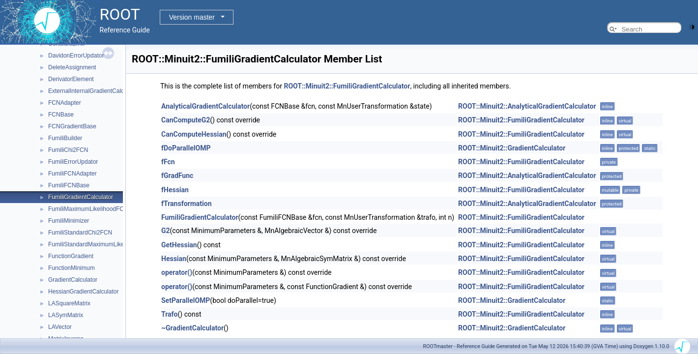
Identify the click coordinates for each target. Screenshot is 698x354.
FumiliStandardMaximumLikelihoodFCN (100, 244)
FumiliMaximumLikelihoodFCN (88, 209)
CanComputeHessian (194, 134)
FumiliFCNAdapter (72, 173)
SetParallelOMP (185, 300)
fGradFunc (177, 175)
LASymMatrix (65, 315)
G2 (165, 231)
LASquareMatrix (69, 303)
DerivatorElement (71, 79)
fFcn (168, 162)
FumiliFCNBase (68, 185)
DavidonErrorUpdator (76, 55)
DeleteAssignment (72, 67)
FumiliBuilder (65, 138)
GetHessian (179, 245)
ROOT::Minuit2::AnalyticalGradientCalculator (527, 106)
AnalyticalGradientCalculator (205, 106)
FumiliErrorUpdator (73, 161)
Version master (192, 17)
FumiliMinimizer (68, 220)
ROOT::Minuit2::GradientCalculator (511, 148)
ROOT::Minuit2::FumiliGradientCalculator (347, 86)
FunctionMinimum (71, 268)
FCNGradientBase (72, 126)
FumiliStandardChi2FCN (80, 232)
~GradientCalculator (192, 328)
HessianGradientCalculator (83, 291)
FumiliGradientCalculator (80, 197)
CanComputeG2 (185, 120)
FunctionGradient (70, 256)
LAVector (60, 327)
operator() (176, 272)
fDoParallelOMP (185, 148)
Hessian (173, 259)
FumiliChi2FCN (68, 150)
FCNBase (61, 114)
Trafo (169, 314)
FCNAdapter (64, 102)
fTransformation (186, 203)
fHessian (175, 190)
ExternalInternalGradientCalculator (93, 91)
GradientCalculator (72, 279)
